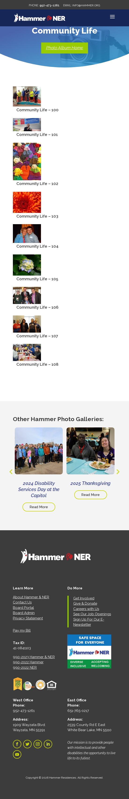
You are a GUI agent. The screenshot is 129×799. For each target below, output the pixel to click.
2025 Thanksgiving (90, 483)
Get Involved (83, 598)
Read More (38, 507)
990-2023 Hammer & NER (34, 657)
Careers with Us (86, 609)
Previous (10, 471)
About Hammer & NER (31, 597)
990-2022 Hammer (28, 662)
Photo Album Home (64, 47)
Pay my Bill (22, 630)
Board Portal (23, 608)
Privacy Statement (28, 618)
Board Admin (24, 613)
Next (117, 471)
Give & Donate (85, 603)
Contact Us (22, 602)
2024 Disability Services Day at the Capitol (38, 489)
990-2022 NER (25, 667)
